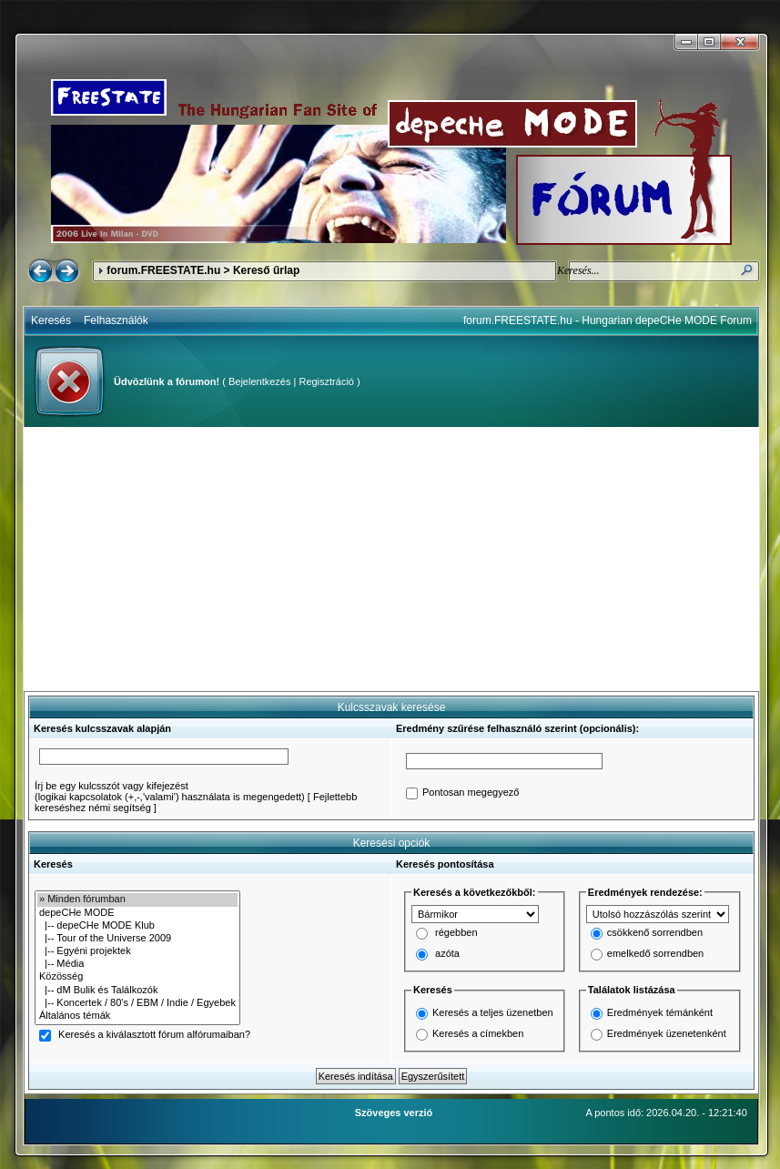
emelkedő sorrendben (655, 954)
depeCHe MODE (137, 913)
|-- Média (137, 964)
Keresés (51, 320)
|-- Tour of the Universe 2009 (137, 938)
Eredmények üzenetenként (666, 1033)
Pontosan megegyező (470, 793)
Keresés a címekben (477, 1033)
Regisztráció (326, 381)
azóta (447, 954)
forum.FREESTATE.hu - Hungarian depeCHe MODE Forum (607, 320)
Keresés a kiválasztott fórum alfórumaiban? (154, 1035)
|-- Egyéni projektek (137, 951)
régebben (456, 933)
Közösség (137, 977)
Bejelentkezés (259, 381)
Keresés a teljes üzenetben (492, 1012)
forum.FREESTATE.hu (163, 270)
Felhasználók (116, 320)
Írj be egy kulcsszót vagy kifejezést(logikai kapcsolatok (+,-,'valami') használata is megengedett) (170, 791)
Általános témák (137, 1016)
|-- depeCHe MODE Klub (137, 926)
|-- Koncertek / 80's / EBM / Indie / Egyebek (137, 1003)
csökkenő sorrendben (655, 933)
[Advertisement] (391, 559)
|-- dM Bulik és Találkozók (137, 990)
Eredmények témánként (660, 1012)
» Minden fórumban (137, 899)
